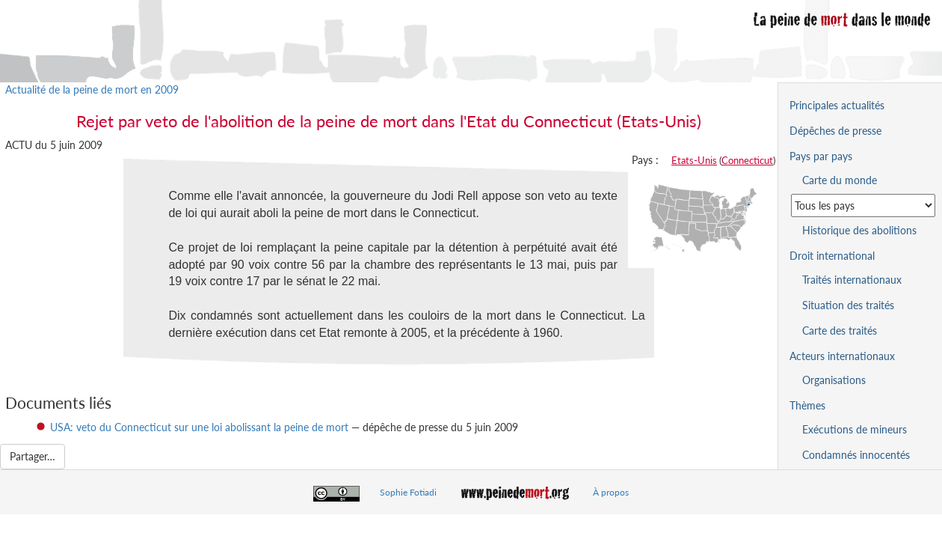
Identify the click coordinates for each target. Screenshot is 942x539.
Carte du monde (839, 180)
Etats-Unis (694, 160)
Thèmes (807, 405)
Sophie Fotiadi (408, 492)
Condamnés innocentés (856, 454)
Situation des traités (848, 305)
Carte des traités (839, 330)
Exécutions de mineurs (854, 429)
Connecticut (747, 160)
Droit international (832, 255)
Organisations (834, 380)
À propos (611, 492)
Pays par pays (820, 156)
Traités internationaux (852, 279)
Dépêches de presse (835, 130)
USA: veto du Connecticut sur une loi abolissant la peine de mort (199, 427)
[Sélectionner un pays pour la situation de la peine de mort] (863, 205)
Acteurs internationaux (842, 356)
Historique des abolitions (859, 230)
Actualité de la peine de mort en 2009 (92, 89)
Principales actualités (836, 105)
